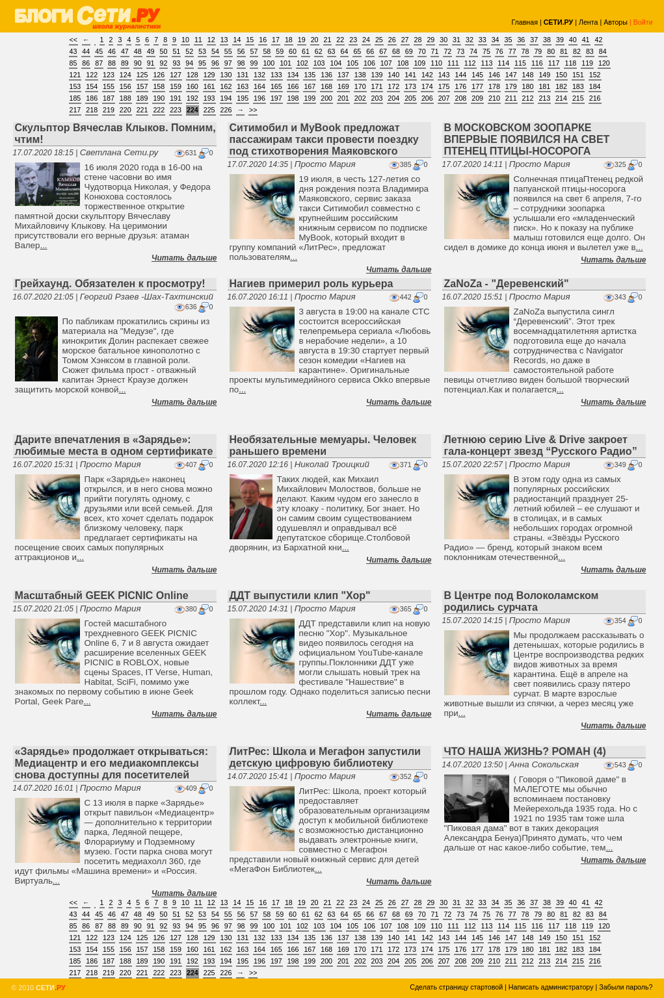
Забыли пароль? (625, 987)
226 (226, 110)
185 (75, 98)
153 (75, 86)
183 (578, 86)
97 (228, 63)
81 (564, 51)
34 (495, 40)
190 (159, 98)
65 (357, 51)
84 (603, 51)
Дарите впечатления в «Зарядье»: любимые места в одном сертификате (114, 445)
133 (276, 75)
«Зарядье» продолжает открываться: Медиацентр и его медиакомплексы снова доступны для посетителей (111, 763)
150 (561, 75)
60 (293, 51)
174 (427, 86)
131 (242, 75)
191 (175, 98)
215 (578, 98)
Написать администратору (551, 987)
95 (202, 63)
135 (309, 75)
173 (410, 86)
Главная (524, 22)
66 (370, 51)
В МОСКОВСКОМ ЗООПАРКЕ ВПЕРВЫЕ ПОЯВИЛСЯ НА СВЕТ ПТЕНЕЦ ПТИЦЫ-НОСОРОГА (527, 139)
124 (125, 75)
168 (326, 86)
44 (86, 51)
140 (393, 75)
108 (403, 63)
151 (578, 75)
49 (151, 51)
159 (175, 86)
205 (410, 98)
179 (511, 86)
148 (528, 75)
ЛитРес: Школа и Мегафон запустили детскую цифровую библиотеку (325, 757)
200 (326, 98)
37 (534, 40)
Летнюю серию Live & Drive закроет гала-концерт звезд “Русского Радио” (540, 445)
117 (554, 63)
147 (511, 75)
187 (108, 98)
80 (551, 51)
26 (392, 40)
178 (494, 86)
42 (599, 40)
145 (477, 75)
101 (285, 63)
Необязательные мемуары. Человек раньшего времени (323, 445)
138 (360, 75)
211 (511, 98)
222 (159, 110)
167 (309, 86)
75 (486, 51)
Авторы (616, 22)
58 (267, 51)
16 (263, 40)
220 (125, 110)
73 (460, 51)
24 (366, 40)
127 (175, 75)
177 (477, 86)
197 (276, 98)
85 (73, 63)
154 (92, 86)
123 (108, 75)
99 (254, 63)
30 (443, 40)
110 (436, 63)
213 (544, 98)
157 (142, 86)
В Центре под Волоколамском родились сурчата (521, 601)
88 (112, 63)
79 (538, 51)
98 (241, 63)
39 (560, 40)
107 (386, 63)
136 (326, 75)
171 (377, 86)
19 (302, 40)
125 (142, 75)
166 (293, 86)
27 (405, 40)
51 (176, 51)
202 (360, 98)
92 (164, 63)
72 (447, 51)
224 (192, 110)
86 (86, 63)
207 (444, 98)
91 (151, 63)
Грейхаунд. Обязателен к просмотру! (110, 283)
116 (537, 63)
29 (430, 40)
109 (419, 63)
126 (159, 75)
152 (595, 75)
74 (473, 51)
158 (159, 86)
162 (226, 86)
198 (293, 98)
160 (192, 86)
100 (268, 63)
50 (164, 51)
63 (332, 51)
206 (427, 98)
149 (544, 75)
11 (198, 40)
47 (125, 51)
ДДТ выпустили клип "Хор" (300, 595)
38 (547, 40)
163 (242, 86)
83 (590, 51)
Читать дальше (184, 257)
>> (253, 110)
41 (586, 40)
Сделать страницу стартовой (456, 987)
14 (237, 40)
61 (306, 51)
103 (319, 63)
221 (142, 110)
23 (353, 40)
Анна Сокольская (544, 764)
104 (336, 63)
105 (352, 63)
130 (226, 75)
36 (521, 40)
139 (377, 75)
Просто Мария (325, 164)
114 (503, 63)
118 (570, 63)
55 (228, 51)
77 (512, 51)
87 (99, 63)
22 (340, 40)
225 (209, 110)
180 (528, 86)
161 (209, 86)
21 (328, 40)
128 (192, 75)
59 (280, 51)
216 (595, 98)
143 (444, 75)
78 (525, 51)
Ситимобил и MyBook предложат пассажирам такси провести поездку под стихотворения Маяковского (324, 139)
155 (108, 86)
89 (125, 63)
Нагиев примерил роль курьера (311, 283)
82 (577, 51)
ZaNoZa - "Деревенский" (506, 283)
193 (209, 98)
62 (319, 51)
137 (343, 75)
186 (92, 98)
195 (242, 98)
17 (276, 40)
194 (226, 98)
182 (561, 86)
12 (211, 40)
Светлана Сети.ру (119, 152)
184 (595, 86)
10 (185, 40)
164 (259, 86)
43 (73, 51)
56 (241, 51)
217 (75, 110)
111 (453, 63)
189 (142, 98)
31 (456, 40)
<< (73, 40)
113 (487, 63)
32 (469, 40)
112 (470, 63)
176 (460, 86)
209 (477, 98)
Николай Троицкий (332, 464)
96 (215, 63)
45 (99, 51)
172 (393, 86)
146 (494, 75)
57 (254, 51)
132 (259, 75)
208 (460, 98)
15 (250, 40)
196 (259, 98)
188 (125, 98)
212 (528, 98)
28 (418, 40)
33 (482, 40)
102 (302, 63)
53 (202, 51)
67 (383, 51)
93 (176, 63)
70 (422, 51)
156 (125, 86)
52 (189, 51)
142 (427, 75)
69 (409, 51)
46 (112, 51)
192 (192, 98)
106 (369, 63)
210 (494, 98)
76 (499, 51)
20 (315, 40)
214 (561, 98)
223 (175, 110)
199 (309, 98)
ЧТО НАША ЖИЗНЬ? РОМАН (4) (525, 751)
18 (289, 40)
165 (276, 86)
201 (343, 98)
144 (460, 75)
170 (360, 86)
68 (396, 51)
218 (92, 110)
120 (604, 63)
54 (215, 51)
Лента (588, 22)
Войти (643, 22)
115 (520, 63)
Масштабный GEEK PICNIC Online (102, 595)
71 (435, 51)
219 (108, 110)
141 (410, 75)
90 (138, 63)
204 (393, 98)
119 (587, 63)
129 (209, 75)
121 (75, 75)
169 (343, 86)
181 (544, 86)
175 (444, 86)
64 (345, 51)
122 (92, 75)
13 (224, 40)
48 (138, 51)
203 (377, 98)
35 (508, 40)
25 (379, 40)
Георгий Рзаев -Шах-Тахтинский (146, 296)
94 (189, 63)
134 (293, 75)
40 (573, 40)
